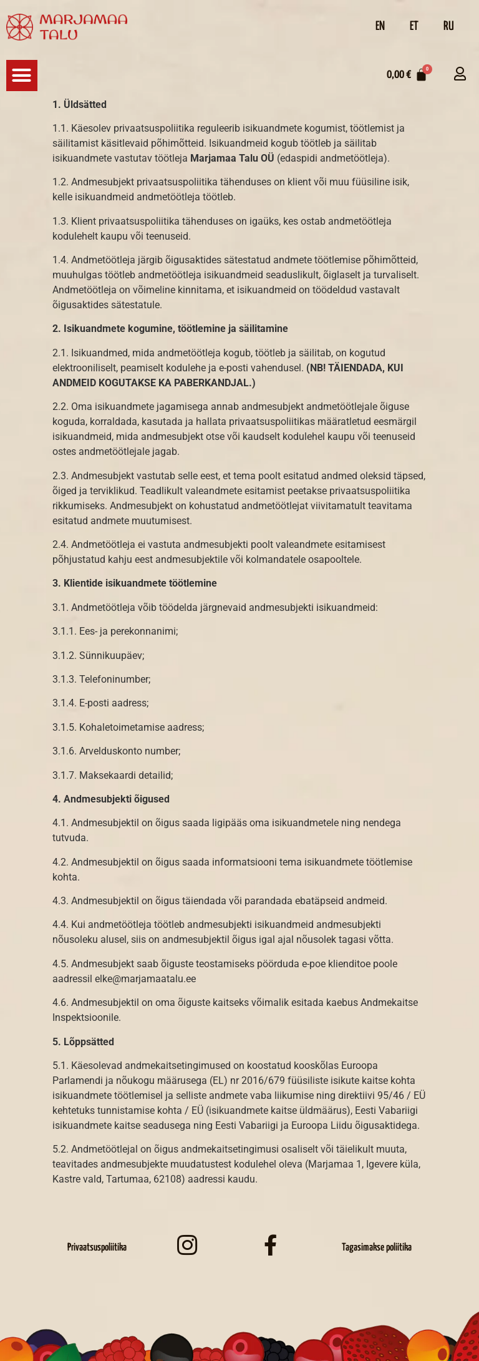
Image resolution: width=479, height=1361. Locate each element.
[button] (21, 75)
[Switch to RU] (449, 26)
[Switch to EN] (380, 26)
